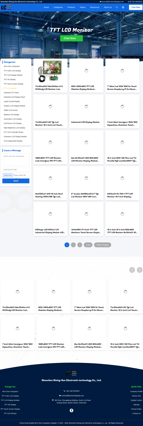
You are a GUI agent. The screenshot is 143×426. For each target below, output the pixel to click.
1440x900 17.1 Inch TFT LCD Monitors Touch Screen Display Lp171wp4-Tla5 (85, 231)
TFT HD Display (10, 79)
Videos (82, 7)
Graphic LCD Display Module (14, 106)
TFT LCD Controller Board (13, 132)
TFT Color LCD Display (12, 71)
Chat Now (135, 7)
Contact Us (136, 413)
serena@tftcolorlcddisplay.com (112, 2)
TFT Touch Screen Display (13, 84)
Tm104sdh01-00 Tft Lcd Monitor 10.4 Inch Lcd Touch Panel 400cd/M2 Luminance (48, 123)
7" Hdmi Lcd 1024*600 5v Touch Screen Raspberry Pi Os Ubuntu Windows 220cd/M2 (122, 88)
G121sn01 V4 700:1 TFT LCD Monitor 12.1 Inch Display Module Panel (120, 195)
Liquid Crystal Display (12, 101)
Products (71, 7)
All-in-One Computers (12, 66)
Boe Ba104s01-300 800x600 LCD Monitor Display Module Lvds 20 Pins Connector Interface (84, 159)
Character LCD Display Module (15, 136)
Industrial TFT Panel (11, 93)
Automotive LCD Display (13, 119)
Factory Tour (136, 396)
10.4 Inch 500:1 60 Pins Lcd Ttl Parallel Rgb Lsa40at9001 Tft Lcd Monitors (121, 159)
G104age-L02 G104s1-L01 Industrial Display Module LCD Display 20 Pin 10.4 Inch (49, 231)
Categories (58, 7)
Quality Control (136, 400)
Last (88, 245)
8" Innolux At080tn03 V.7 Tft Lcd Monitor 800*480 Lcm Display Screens (85, 195)
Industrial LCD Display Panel (14, 97)
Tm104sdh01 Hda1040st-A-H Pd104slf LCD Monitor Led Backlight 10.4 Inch (49, 88)
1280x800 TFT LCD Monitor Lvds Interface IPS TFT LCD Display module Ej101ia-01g (48, 159)
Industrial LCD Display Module (85, 122)
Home (46, 7)
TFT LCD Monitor (10, 88)
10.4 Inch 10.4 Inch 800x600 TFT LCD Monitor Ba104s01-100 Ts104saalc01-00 (122, 231)
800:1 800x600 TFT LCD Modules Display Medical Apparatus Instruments (82, 88)
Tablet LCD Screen (11, 110)
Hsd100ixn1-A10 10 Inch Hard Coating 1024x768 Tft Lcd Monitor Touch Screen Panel (49, 195)
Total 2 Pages (102, 245)
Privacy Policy (136, 409)
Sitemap (136, 405)
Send (15, 181)
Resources (94, 7)
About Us (108, 7)
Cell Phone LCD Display (13, 123)
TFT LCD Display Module (13, 75)
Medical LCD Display (11, 115)
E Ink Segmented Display (13, 141)
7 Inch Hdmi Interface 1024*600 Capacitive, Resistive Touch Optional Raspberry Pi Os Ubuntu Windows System (122, 123)
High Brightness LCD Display (14, 128)
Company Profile (136, 391)
